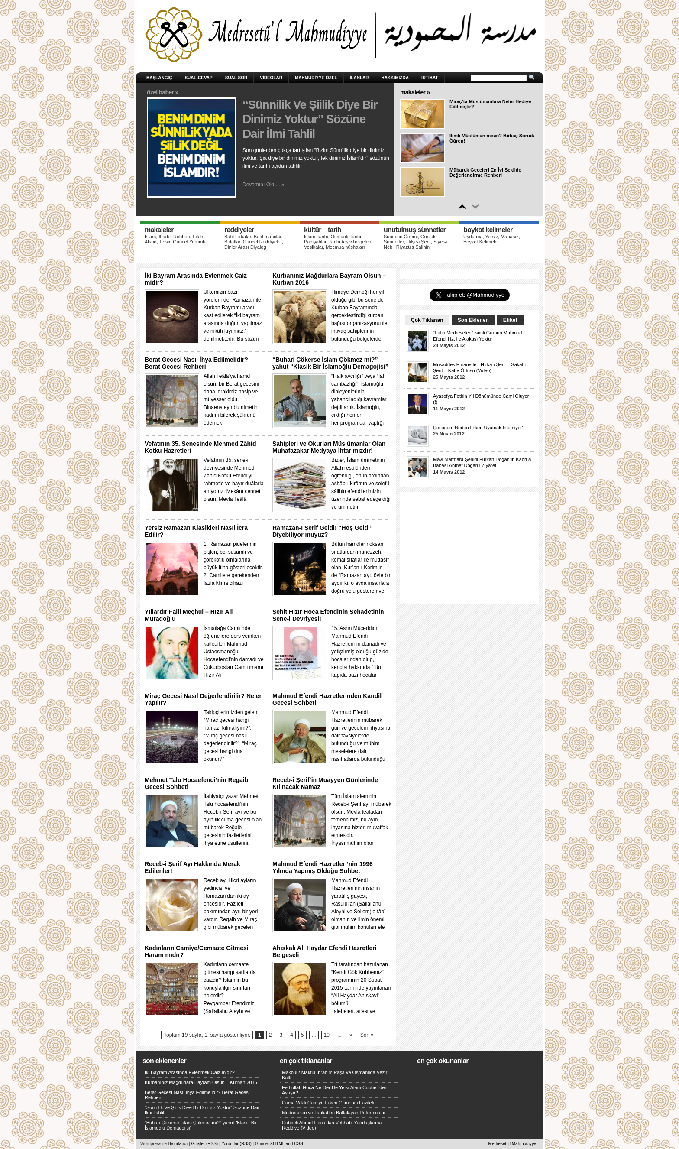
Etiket (510, 320)
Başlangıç (159, 77)
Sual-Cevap (198, 77)
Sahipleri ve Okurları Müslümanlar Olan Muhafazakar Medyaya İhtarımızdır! (328, 447)
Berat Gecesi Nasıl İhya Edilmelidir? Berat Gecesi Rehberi (196, 363)
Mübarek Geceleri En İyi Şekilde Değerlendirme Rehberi (485, 172)
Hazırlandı (178, 1143)
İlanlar (359, 77)
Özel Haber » (162, 92)
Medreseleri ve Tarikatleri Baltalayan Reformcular (333, 1112)
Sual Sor (236, 77)
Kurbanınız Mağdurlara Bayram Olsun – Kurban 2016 (201, 1082)
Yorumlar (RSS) (236, 1143)
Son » (367, 1035)
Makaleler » (415, 92)
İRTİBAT (429, 77)
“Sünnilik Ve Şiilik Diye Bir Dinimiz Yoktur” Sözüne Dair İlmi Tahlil (309, 119)
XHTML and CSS (286, 1143)
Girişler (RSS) (204, 1143)
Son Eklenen (473, 320)
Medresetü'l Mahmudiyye (512, 1143)
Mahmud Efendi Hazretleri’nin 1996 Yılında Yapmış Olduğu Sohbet (322, 867)
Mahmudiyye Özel (316, 77)
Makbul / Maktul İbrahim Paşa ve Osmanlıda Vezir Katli (334, 1075)
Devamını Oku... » (263, 185)
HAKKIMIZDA (395, 77)
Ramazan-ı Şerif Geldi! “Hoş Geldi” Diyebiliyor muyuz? (322, 531)
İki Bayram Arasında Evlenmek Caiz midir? (190, 1072)
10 (327, 1035)
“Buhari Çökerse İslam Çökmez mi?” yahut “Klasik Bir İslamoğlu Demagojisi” (330, 363)
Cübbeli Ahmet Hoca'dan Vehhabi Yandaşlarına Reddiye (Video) (332, 1125)
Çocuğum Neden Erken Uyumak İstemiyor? (479, 427)
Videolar (271, 77)
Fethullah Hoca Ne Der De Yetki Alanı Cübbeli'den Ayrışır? (335, 1090)
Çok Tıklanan (427, 320)
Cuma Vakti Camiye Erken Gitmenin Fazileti (328, 1102)
